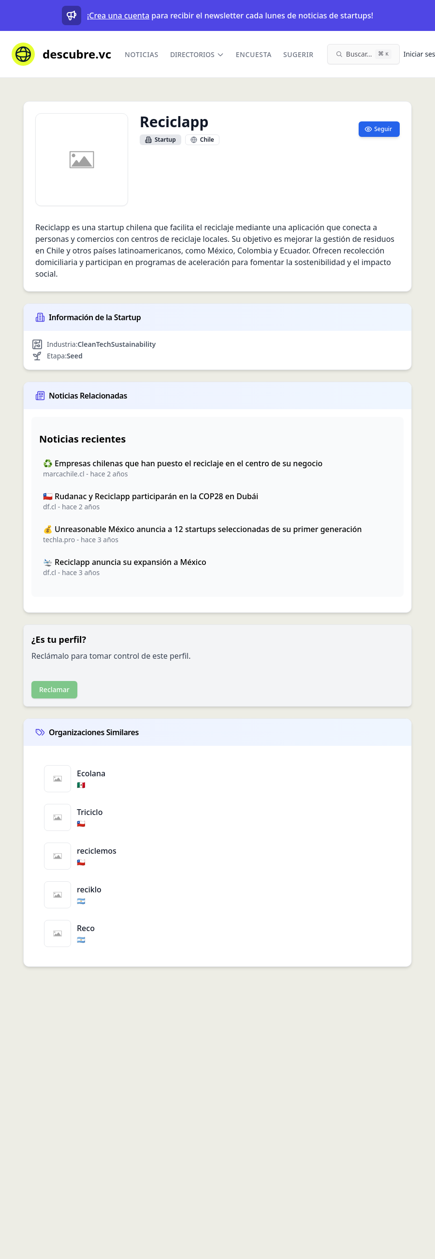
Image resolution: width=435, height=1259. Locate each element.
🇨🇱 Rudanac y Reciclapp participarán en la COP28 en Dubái (150, 496)
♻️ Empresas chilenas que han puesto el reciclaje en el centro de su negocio (182, 463)
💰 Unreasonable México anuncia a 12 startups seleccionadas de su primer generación (202, 529)
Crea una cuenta (119, 15)
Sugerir (298, 54)
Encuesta (254, 54)
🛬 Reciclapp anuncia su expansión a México (124, 562)
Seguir (378, 129)
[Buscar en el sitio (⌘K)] (363, 54)
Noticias (142, 54)
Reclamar (54, 689)
